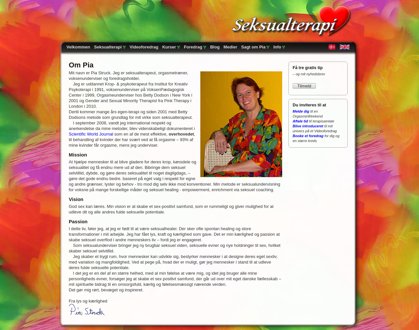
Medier (230, 47)
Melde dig (301, 111)
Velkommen (78, 47)
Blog (215, 47)
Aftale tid (300, 121)
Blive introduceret (308, 126)
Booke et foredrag (308, 136)
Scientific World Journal (91, 134)
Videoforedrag (144, 47)
